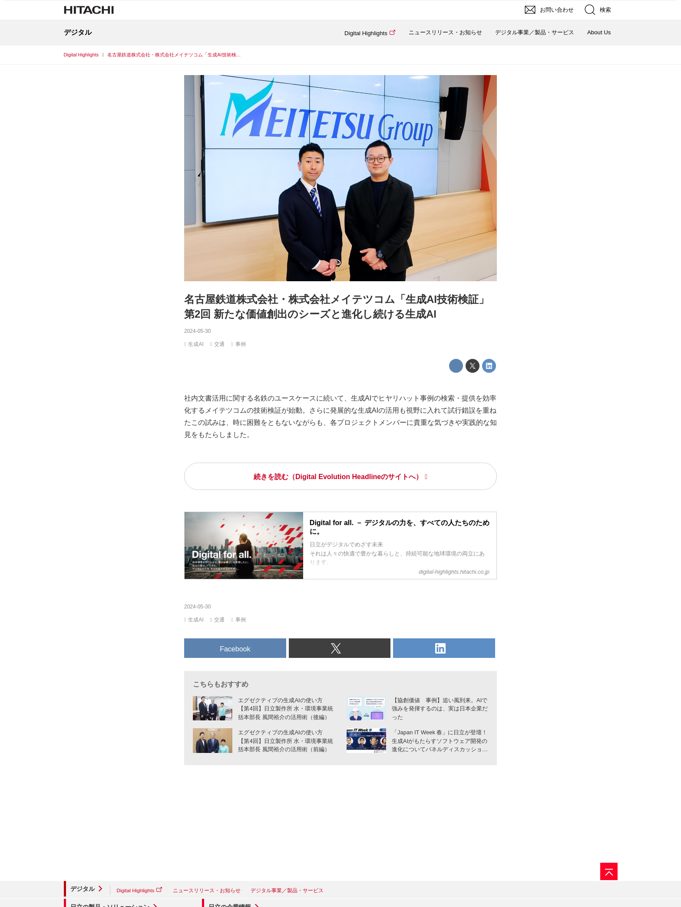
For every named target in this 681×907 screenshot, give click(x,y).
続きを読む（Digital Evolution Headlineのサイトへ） (338, 476)
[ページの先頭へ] (609, 871)
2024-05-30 (197, 331)
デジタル (82, 888)
